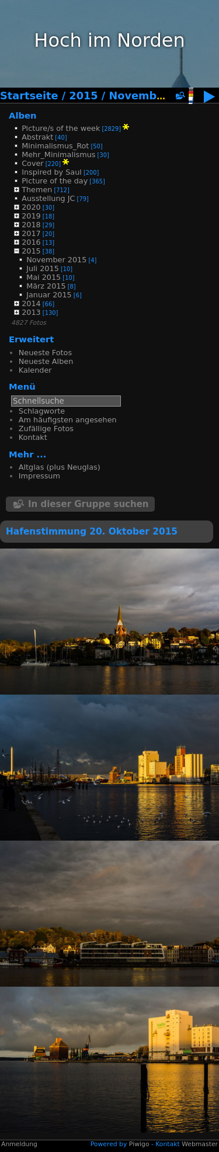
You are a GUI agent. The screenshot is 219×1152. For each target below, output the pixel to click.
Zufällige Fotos (46, 428)
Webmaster (200, 1144)
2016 (31, 242)
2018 (31, 224)
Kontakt (33, 437)
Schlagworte (42, 411)
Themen (37, 189)
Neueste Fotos (45, 352)
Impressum (39, 475)
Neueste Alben (46, 361)
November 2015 (155, 96)
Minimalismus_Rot (55, 145)
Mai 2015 (43, 277)
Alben (23, 115)
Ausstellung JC (48, 198)
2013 (31, 312)
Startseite (29, 96)
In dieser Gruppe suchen (88, 504)
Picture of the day (55, 180)
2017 (31, 233)
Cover (32, 163)
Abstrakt (37, 137)
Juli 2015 (42, 268)
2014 (31, 303)
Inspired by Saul (52, 172)
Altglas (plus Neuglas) (59, 467)
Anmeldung (19, 1144)
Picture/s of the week (61, 128)
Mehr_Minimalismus (58, 154)
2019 (31, 215)
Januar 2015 (49, 294)
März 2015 (46, 286)
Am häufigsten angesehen (68, 419)
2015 (83, 96)
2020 (31, 207)
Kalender (35, 370)
